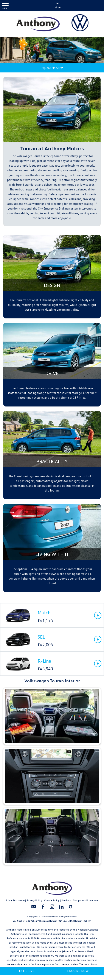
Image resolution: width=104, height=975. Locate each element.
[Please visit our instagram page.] (52, 908)
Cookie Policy (51, 900)
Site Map (66, 900)
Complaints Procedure (85, 900)
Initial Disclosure (15, 900)
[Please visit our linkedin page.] (61, 908)
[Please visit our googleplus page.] (70, 908)
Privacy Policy (34, 900)
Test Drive (26, 971)
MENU (5, 6)
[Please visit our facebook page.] (43, 908)
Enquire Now (78, 971)
